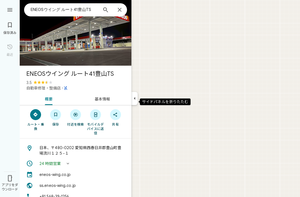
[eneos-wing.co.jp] (75, 174)
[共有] (115, 117)
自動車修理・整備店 (43, 88)
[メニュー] (10, 9)
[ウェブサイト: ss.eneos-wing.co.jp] (75, 185)
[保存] (56, 117)
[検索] (105, 10)
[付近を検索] (76, 117)
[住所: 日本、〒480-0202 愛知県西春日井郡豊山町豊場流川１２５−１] (75, 150)
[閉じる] (119, 10)
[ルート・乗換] (36, 119)
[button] (75, 163)
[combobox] (64, 9)
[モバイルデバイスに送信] (95, 121)
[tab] (47, 98)
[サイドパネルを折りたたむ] (134, 98)
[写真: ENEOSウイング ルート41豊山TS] (75, 33)
